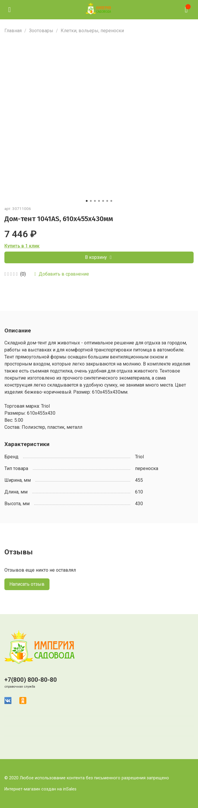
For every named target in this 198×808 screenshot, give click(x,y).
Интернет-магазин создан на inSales (40, 789)
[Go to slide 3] (95, 201)
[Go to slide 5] (103, 201)
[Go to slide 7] (111, 201)
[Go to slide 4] (99, 201)
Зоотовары (41, 30)
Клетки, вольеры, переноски (92, 30)
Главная (13, 30)
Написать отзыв (27, 584)
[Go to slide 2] (91, 201)
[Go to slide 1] (87, 201)
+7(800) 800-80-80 (30, 679)
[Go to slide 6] (107, 201)
